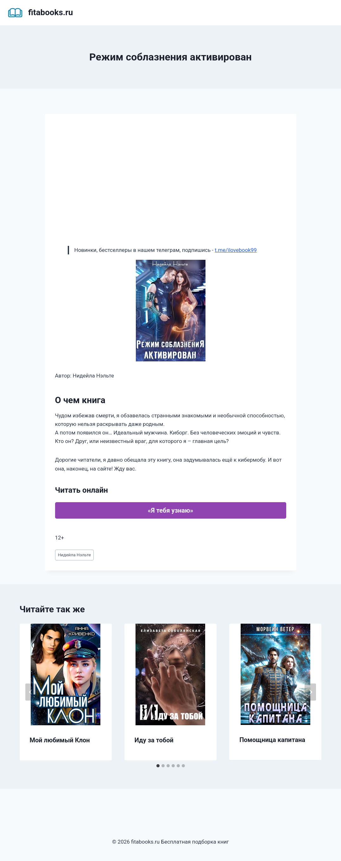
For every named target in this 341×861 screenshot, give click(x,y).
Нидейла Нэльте (74, 554)
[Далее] (310, 692)
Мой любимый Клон (60, 740)
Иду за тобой (154, 740)
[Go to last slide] (31, 692)
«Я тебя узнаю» (170, 510)
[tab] (158, 765)
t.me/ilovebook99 (236, 250)
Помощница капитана (272, 740)
